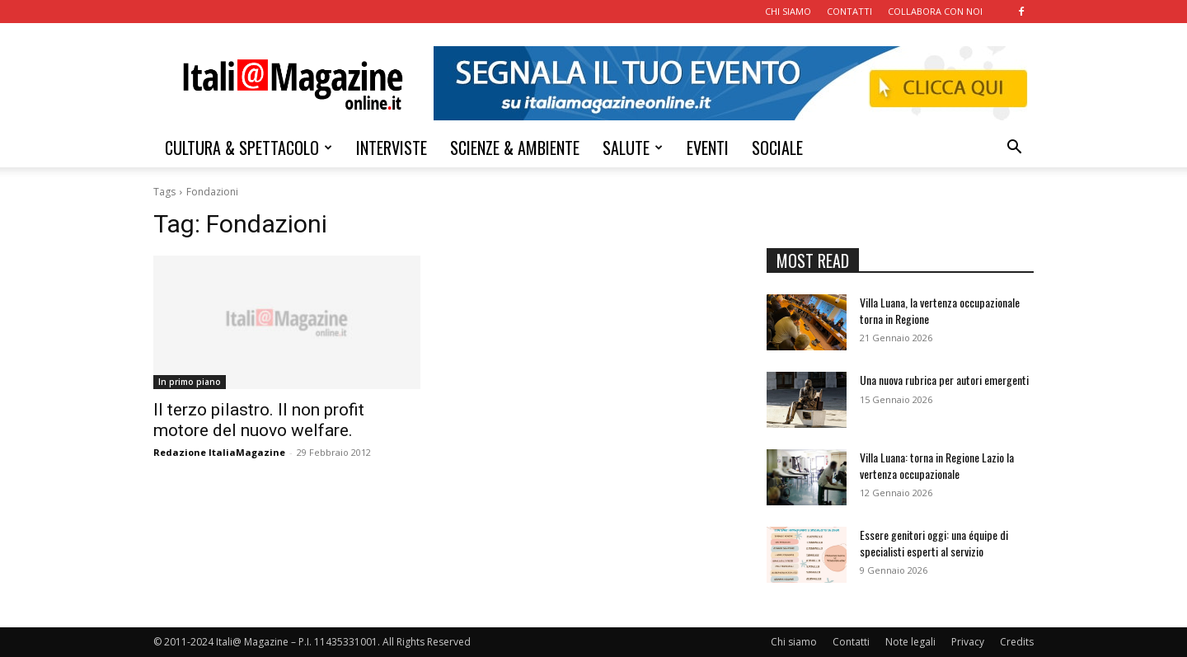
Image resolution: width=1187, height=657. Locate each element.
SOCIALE (777, 147)
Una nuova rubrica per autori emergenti (944, 379)
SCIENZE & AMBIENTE (514, 147)
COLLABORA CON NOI (935, 11)
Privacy (967, 642)
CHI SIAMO (788, 11)
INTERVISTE (391, 147)
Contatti (851, 642)
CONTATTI (849, 11)
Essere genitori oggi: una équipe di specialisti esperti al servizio (934, 543)
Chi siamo (794, 642)
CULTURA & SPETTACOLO (248, 147)
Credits (1017, 642)
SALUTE (633, 147)
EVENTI (708, 147)
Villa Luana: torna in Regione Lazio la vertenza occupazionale (937, 465)
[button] (1014, 149)
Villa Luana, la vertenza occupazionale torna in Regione (940, 310)
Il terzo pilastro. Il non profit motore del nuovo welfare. (258, 420)
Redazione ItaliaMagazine (219, 452)
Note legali (910, 642)
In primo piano (189, 381)
